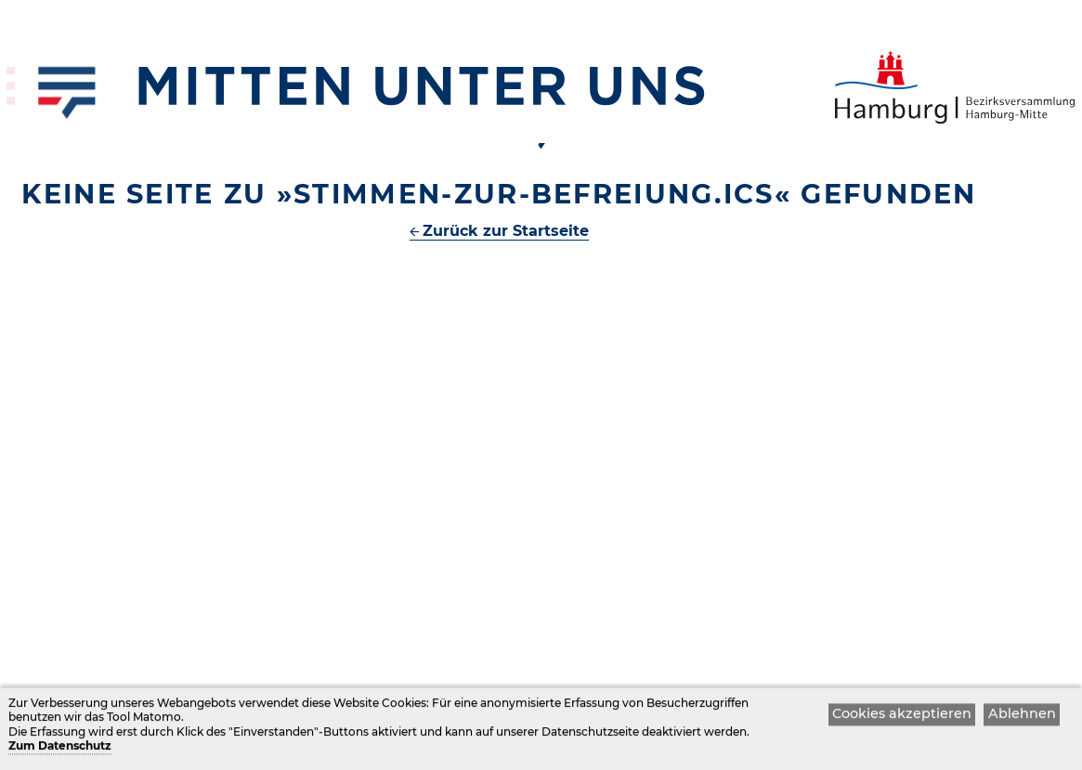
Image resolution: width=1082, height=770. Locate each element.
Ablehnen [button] (1022, 716)
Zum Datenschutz (59, 749)
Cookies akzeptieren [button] (901, 716)
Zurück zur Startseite (506, 231)
